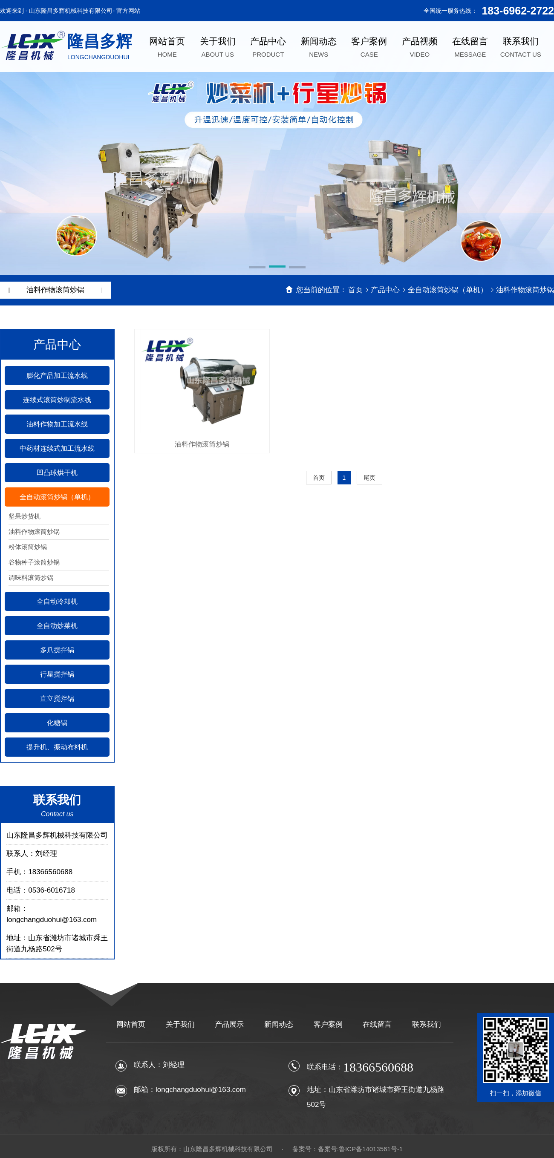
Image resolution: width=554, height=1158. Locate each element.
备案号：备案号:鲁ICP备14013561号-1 (347, 1148)
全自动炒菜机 (57, 625)
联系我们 (426, 1024)
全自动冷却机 (57, 601)
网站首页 (130, 1024)
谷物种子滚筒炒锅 (34, 562)
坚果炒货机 (24, 516)
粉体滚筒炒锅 (28, 546)
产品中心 (386, 290)
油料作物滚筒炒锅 (525, 290)
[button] (257, 268)
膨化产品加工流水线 (57, 375)
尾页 (369, 477)
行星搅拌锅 (57, 674)
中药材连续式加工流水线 (57, 448)
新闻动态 (278, 1024)
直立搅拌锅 (57, 698)
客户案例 (328, 1024)
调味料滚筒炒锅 (31, 577)
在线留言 (377, 1024)
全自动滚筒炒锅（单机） (449, 290)
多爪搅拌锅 (57, 650)
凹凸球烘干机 (57, 472)
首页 (355, 290)
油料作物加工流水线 (57, 424)
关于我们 (180, 1024)
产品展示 (229, 1024)
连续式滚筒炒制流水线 (57, 399)
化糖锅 (57, 722)
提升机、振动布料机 (57, 747)
